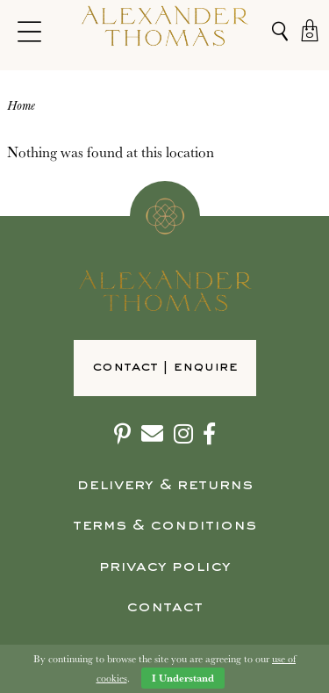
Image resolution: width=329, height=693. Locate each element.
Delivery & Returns (164, 485)
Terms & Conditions (164, 525)
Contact (164, 607)
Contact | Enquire (165, 367)
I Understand (183, 677)
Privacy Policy (165, 566)
